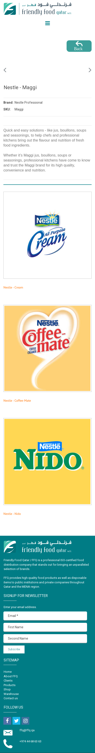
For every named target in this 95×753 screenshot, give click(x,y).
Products (9, 685)
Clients (8, 680)
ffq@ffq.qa (27, 730)
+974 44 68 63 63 (30, 741)
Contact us (11, 698)
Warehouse (11, 694)
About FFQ (11, 676)
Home (8, 671)
